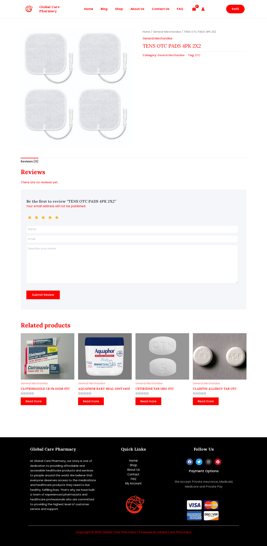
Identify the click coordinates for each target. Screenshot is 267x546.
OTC (200, 55)
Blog (106, 9)
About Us (137, 9)
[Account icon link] (198, 9)
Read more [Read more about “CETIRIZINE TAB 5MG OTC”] (149, 406)
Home (92, 9)
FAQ (176, 9)
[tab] (30, 162)
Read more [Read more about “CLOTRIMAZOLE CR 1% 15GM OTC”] (34, 406)
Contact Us (158, 9)
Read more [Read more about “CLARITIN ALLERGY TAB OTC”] (207, 406)
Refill (235, 9)
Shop (120, 9)
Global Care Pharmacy (49, 9)
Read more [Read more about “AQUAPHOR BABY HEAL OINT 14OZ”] (92, 409)
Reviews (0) (30, 161)
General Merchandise (168, 32)
